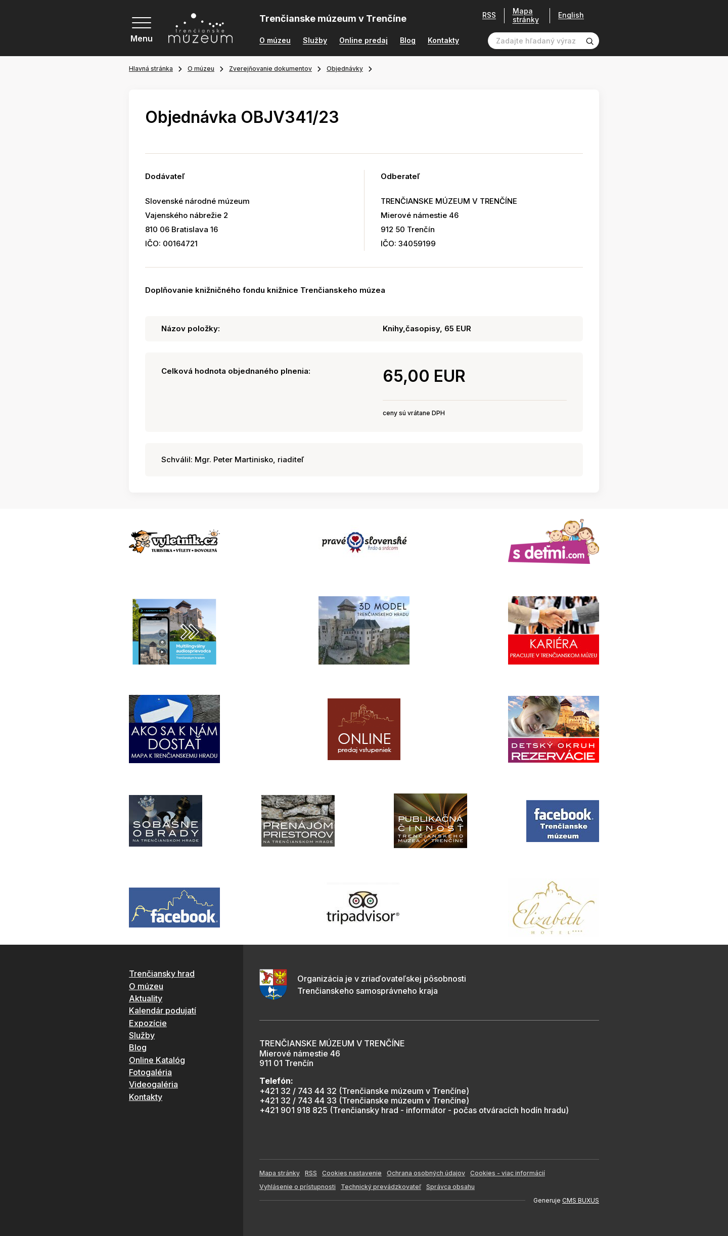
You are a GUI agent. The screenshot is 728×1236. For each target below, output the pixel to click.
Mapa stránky (526, 15)
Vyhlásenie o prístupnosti (297, 1186)
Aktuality (145, 998)
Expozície (148, 1023)
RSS (489, 15)
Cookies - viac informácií (507, 1173)
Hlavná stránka (151, 68)
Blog (408, 40)
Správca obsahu (450, 1186)
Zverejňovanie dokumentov (270, 68)
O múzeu (275, 40)
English (571, 15)
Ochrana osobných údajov (426, 1173)
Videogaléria (153, 1084)
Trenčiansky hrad (162, 973)
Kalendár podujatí (162, 1010)
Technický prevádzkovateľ (381, 1186)
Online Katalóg (157, 1060)
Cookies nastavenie (352, 1173)
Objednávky (345, 68)
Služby (315, 40)
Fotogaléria (150, 1072)
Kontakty (443, 40)
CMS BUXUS (580, 1200)
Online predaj (363, 40)
